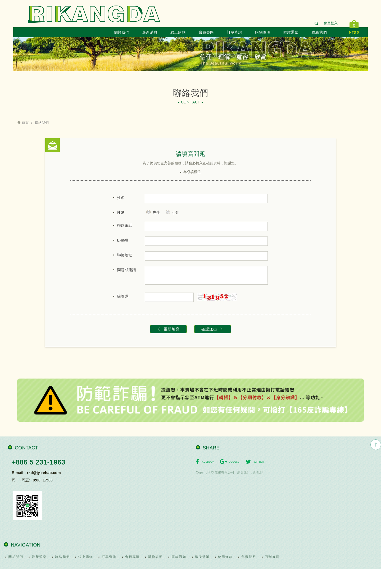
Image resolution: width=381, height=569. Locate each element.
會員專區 (206, 32)
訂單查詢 (234, 32)
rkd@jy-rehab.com (44, 473)
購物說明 (262, 32)
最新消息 (149, 32)
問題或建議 (126, 270)
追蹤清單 (202, 557)
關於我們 (121, 32)
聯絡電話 (124, 225)
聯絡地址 (124, 255)
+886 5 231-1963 (38, 462)
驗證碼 (123, 296)
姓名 (121, 197)
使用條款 (225, 557)
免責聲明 (248, 557)
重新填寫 (168, 329)
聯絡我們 (319, 32)
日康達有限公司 (94, 14)
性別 (121, 212)
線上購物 (177, 32)
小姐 (172, 212)
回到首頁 (272, 557)
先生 (153, 212)
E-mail (122, 240)
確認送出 (212, 329)
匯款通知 (290, 32)
